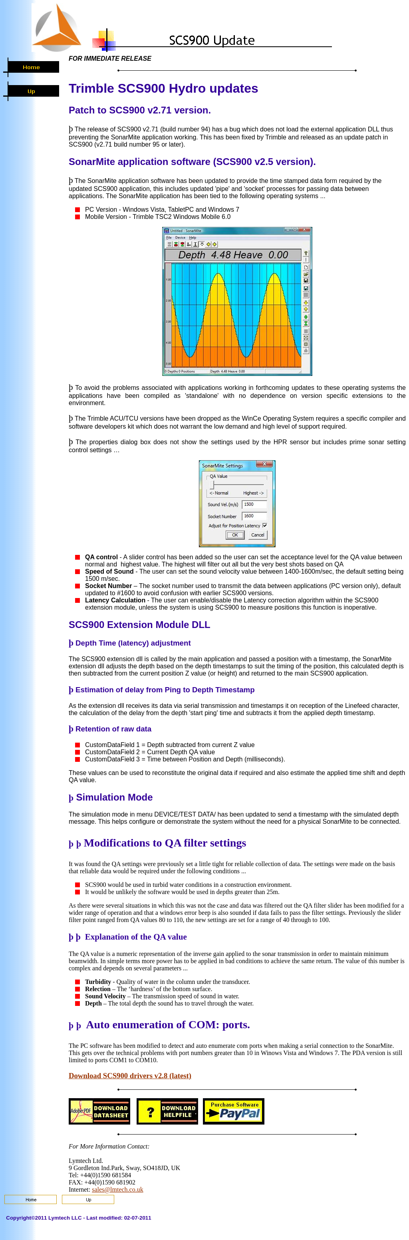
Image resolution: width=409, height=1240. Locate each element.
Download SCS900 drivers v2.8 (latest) (130, 1075)
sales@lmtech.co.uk (117, 1189)
